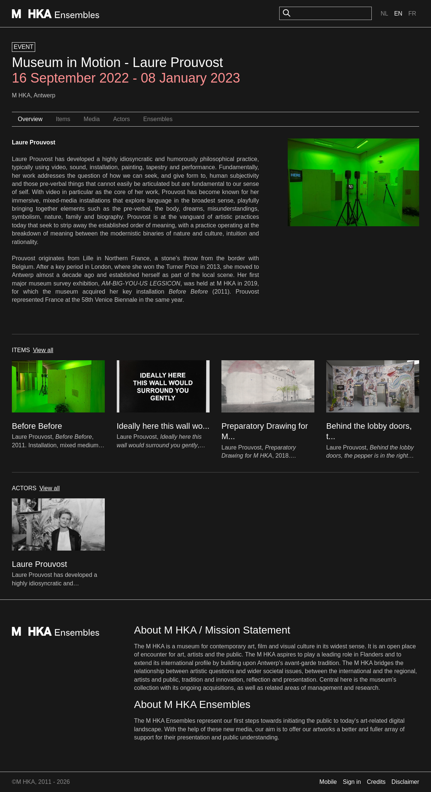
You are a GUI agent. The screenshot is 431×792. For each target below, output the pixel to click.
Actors (121, 119)
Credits (376, 782)
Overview (30, 119)
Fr (412, 13)
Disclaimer (405, 782)
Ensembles (158, 119)
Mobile (328, 782)
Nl (384, 13)
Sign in (352, 782)
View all (43, 350)
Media (92, 119)
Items (63, 119)
